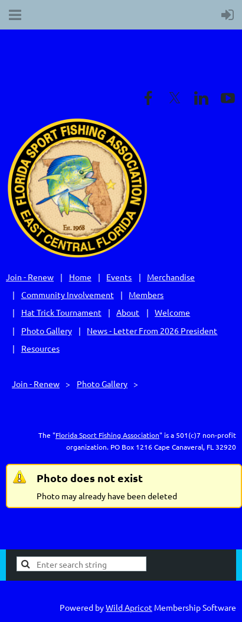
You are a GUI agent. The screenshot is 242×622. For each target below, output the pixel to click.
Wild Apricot (129, 607)
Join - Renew (30, 276)
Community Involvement (67, 294)
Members (146, 294)
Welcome (172, 312)
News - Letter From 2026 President (152, 330)
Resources (40, 348)
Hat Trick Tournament (61, 312)
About (127, 312)
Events (119, 276)
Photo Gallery (46, 330)
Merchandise (171, 276)
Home (80, 276)
